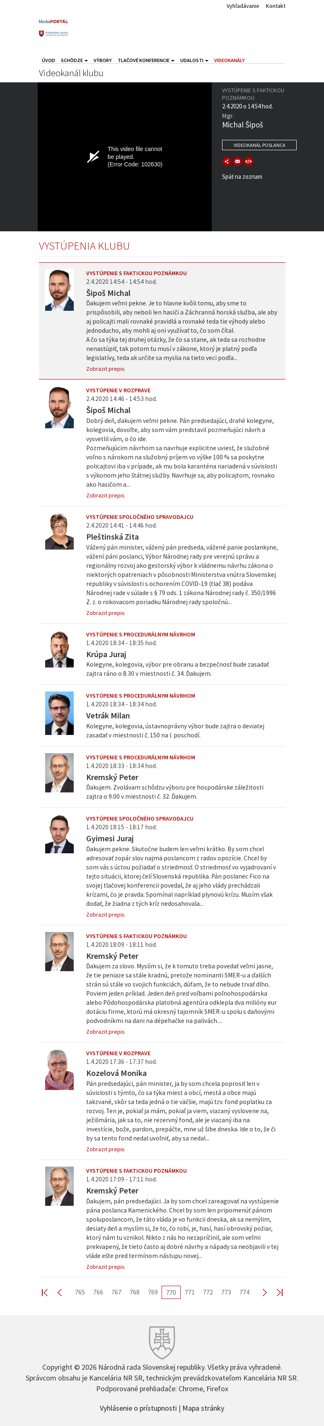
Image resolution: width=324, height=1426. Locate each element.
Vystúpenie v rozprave (118, 390)
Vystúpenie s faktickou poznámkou (136, 273)
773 (226, 1292)
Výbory (103, 60)
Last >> (275, 1292)
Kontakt (275, 6)
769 (153, 1292)
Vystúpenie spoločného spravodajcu (139, 517)
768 (135, 1292)
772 (208, 1292)
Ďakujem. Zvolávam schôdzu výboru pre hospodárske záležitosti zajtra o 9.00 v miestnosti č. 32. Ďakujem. (175, 791)
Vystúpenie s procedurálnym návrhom (140, 634)
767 (116, 1292)
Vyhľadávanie (243, 6)
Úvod (48, 60)
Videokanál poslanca (259, 145)
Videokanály (229, 60)
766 (98, 1292)
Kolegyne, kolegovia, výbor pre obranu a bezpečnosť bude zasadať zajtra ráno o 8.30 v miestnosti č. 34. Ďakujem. (177, 668)
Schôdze (74, 60)
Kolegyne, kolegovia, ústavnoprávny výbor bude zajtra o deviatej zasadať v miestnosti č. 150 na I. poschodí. (175, 730)
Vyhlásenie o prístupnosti (138, 1407)
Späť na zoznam (242, 176)
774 (244, 1292)
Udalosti (194, 60)
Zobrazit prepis (105, 368)
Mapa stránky (203, 1407)
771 (190, 1292)
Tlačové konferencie (146, 60)
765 (80, 1292)
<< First (50, 1292)
